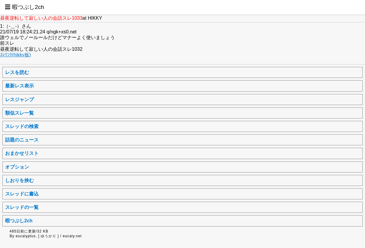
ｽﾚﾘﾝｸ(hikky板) (15, 54)
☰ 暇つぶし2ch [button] (24, 7)
